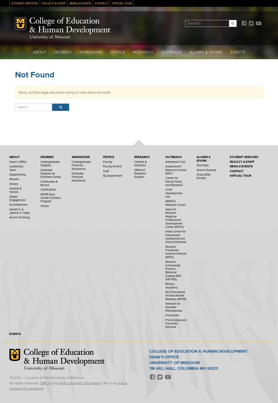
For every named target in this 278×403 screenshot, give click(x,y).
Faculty (107, 162)
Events (237, 52)
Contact (101, 3)
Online (44, 206)
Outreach (171, 52)
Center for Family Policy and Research (174, 181)
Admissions (91, 52)
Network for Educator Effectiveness (173, 307)
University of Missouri (50, 37)
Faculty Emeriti (112, 166)
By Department (112, 176)
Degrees (62, 52)
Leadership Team (16, 168)
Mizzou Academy (171, 285)
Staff (106, 171)
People (118, 52)
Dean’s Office (17, 162)
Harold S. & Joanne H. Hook (19, 211)
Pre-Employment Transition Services (176, 324)
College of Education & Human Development (70, 26)
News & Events (80, 3)
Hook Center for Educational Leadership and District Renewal (175, 237)
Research (143, 52)
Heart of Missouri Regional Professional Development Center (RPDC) (174, 218)
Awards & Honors (15, 190)
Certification (48, 189)
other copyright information (80, 383)
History (13, 184)
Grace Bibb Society (203, 176)
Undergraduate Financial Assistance (81, 165)
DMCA (45, 383)
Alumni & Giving (206, 52)
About (39, 52)
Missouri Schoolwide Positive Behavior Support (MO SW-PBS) (173, 270)
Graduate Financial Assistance (79, 177)
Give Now (203, 165)
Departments (17, 174)
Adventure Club (175, 162)
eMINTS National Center (175, 203)
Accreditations (18, 205)
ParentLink (172, 315)
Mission (14, 179)
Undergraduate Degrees (50, 163)
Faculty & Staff (54, 3)
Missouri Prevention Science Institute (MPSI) (175, 252)
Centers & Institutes (140, 163)
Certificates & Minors (49, 183)
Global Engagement (17, 198)
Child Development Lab (173, 193)
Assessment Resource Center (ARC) (176, 170)
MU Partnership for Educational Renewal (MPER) (175, 296)
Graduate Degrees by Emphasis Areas (50, 173)
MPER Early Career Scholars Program (50, 198)
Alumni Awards (206, 170)
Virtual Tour (122, 3)
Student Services (24, 3)
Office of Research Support (140, 173)
